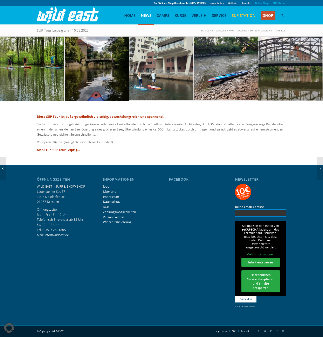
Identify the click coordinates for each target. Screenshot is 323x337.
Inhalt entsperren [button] (260, 262)
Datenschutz (112, 202)
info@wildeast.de (56, 235)
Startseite (221, 30)
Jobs (106, 186)
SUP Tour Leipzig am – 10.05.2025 (63, 30)
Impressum (111, 197)
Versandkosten (113, 217)
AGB (106, 207)
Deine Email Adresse (249, 207)
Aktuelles (242, 30)
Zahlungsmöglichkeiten (119, 212)
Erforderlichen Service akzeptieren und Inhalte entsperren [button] (260, 281)
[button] (9, 328)
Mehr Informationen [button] (261, 254)
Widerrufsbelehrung (117, 222)
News (231, 30)
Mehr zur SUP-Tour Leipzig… (58, 150)
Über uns (109, 191)
